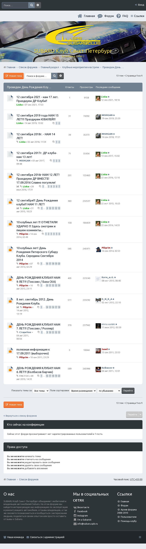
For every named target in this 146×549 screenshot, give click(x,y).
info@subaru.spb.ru (87, 523)
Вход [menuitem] (141, 4)
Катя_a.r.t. (108, 277)
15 (50, 307)
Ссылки (139, 16)
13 (59, 208)
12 (56, 208)
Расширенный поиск (38, 5)
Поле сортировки (73, 390)
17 (50, 264)
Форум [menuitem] (109, 16)
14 (59, 285)
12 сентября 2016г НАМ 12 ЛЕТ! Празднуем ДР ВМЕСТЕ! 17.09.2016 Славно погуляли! (38, 178)
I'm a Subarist (84, 519)
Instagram (82, 515)
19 (56, 264)
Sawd (105, 349)
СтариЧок (25, 332)
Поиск (31, 5)
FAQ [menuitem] (125, 16)
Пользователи (128, 517)
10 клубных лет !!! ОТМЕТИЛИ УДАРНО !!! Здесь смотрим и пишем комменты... (36, 226)
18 (53, 264)
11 (53, 208)
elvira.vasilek (108, 324)
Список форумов (29, 479)
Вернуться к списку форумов (21, 415)
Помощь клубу (128, 521)
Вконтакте (83, 507)
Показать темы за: (30, 390)
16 (47, 264)
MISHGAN (107, 115)
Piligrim (23, 234)
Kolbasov (107, 367)
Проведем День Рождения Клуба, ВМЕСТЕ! (36, 87)
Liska (19, 104)
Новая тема (15, 76)
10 (50, 208)
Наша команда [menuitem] (15, 537)
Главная (89, 16)
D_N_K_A (107, 299)
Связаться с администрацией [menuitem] (47, 537)
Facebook (82, 511)
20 (59, 264)
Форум (124, 505)
